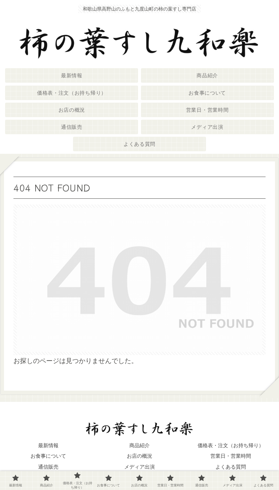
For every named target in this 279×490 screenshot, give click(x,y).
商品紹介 (139, 445)
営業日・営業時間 (230, 456)
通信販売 (48, 467)
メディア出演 (139, 467)
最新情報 (48, 445)
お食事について (48, 456)
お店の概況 (139, 456)
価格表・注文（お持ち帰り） (231, 445)
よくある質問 (230, 467)
